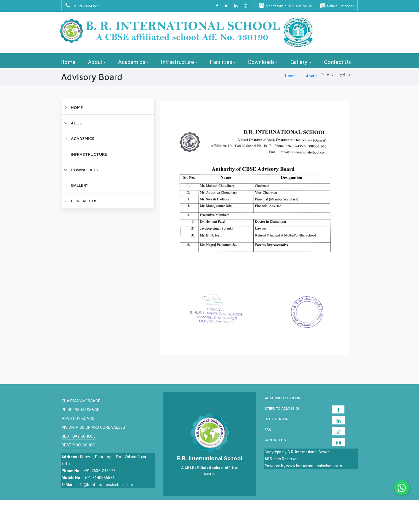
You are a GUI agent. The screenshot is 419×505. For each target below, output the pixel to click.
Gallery (299, 67)
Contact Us (337, 67)
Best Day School (79, 442)
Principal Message (80, 415)
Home (67, 67)
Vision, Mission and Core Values (93, 433)
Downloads (261, 67)
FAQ (268, 435)
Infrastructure (177, 67)
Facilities (221, 67)
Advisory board (78, 424)
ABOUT (75, 128)
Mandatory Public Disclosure (285, 6)
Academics (131, 67)
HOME (73, 112)
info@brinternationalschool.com (105, 490)
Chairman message (81, 406)
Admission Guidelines (285, 403)
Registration (277, 424)
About (95, 67)
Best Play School (80, 451)
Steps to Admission (282, 414)
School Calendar (337, 6)
